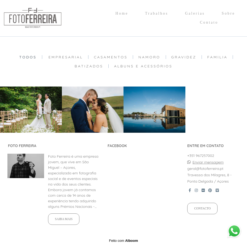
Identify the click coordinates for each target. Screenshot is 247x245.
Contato (209, 22)
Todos (28, 57)
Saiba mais (64, 219)
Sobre (228, 13)
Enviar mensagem (208, 162)
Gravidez (184, 57)
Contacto (202, 208)
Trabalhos (156, 13)
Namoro (149, 57)
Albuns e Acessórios (143, 66)
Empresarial (65, 57)
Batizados (89, 66)
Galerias (195, 13)
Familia (217, 57)
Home (121, 13)
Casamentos (110, 57)
